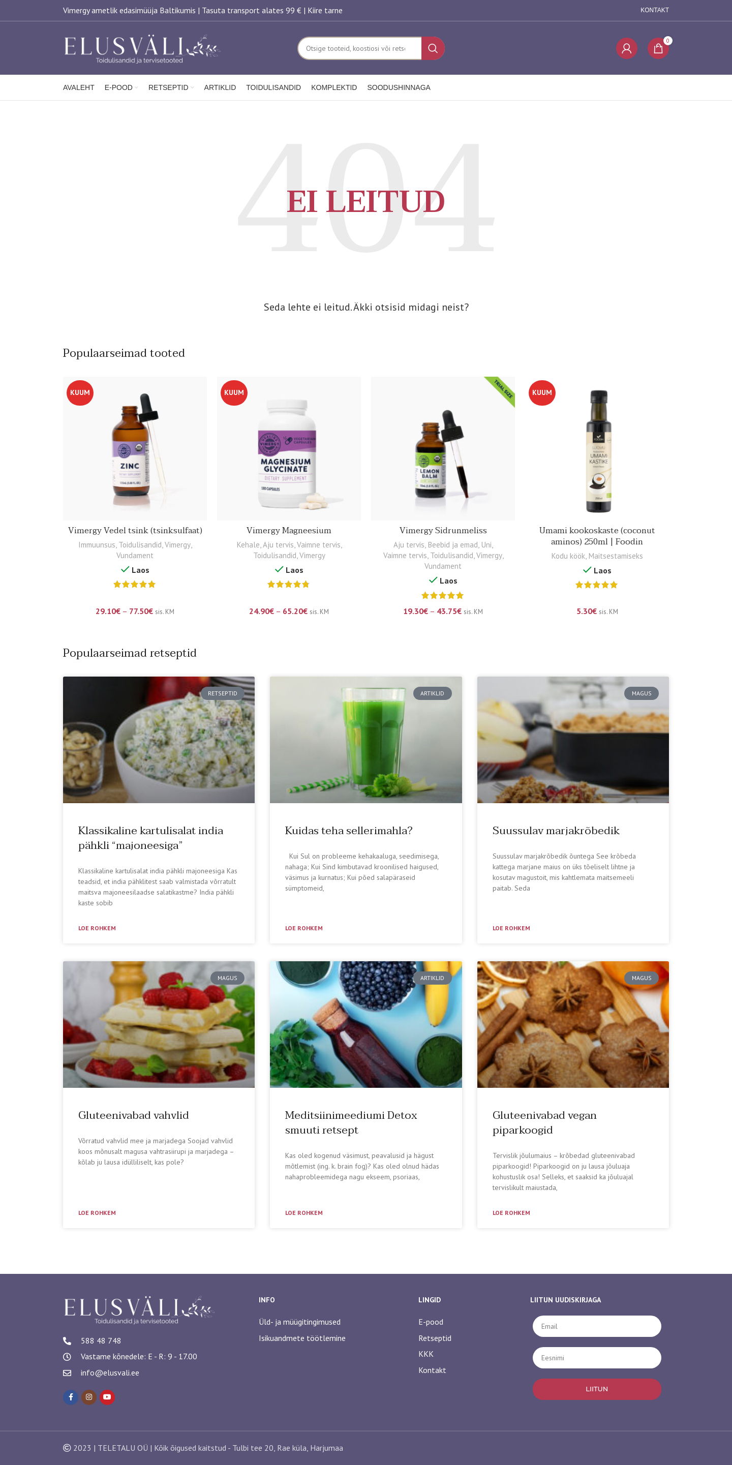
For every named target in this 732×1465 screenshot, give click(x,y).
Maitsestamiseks (615, 556)
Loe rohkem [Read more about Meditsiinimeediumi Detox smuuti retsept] (304, 1212)
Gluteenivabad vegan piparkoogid (545, 1122)
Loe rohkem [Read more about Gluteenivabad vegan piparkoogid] (511, 1212)
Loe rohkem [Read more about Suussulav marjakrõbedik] (511, 928)
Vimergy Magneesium (289, 531)
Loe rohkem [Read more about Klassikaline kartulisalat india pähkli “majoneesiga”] (97, 928)
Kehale (248, 545)
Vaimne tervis (319, 545)
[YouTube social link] (107, 1397)
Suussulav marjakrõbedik (556, 830)
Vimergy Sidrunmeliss (443, 531)
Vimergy (178, 545)
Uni (486, 545)
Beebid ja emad (453, 545)
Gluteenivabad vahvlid (133, 1115)
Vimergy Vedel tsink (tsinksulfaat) (135, 531)
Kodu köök (568, 556)
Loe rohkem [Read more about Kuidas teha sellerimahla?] (304, 928)
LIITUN (597, 1389)
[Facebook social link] (70, 1397)
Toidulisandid (140, 545)
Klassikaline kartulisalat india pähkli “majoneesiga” (150, 837)
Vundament (135, 555)
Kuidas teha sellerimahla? (349, 830)
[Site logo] (143, 47)
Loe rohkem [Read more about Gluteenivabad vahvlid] (97, 1212)
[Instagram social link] (89, 1397)
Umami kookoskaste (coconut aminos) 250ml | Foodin (597, 536)
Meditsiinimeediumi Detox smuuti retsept (351, 1122)
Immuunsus (96, 545)
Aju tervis (278, 545)
